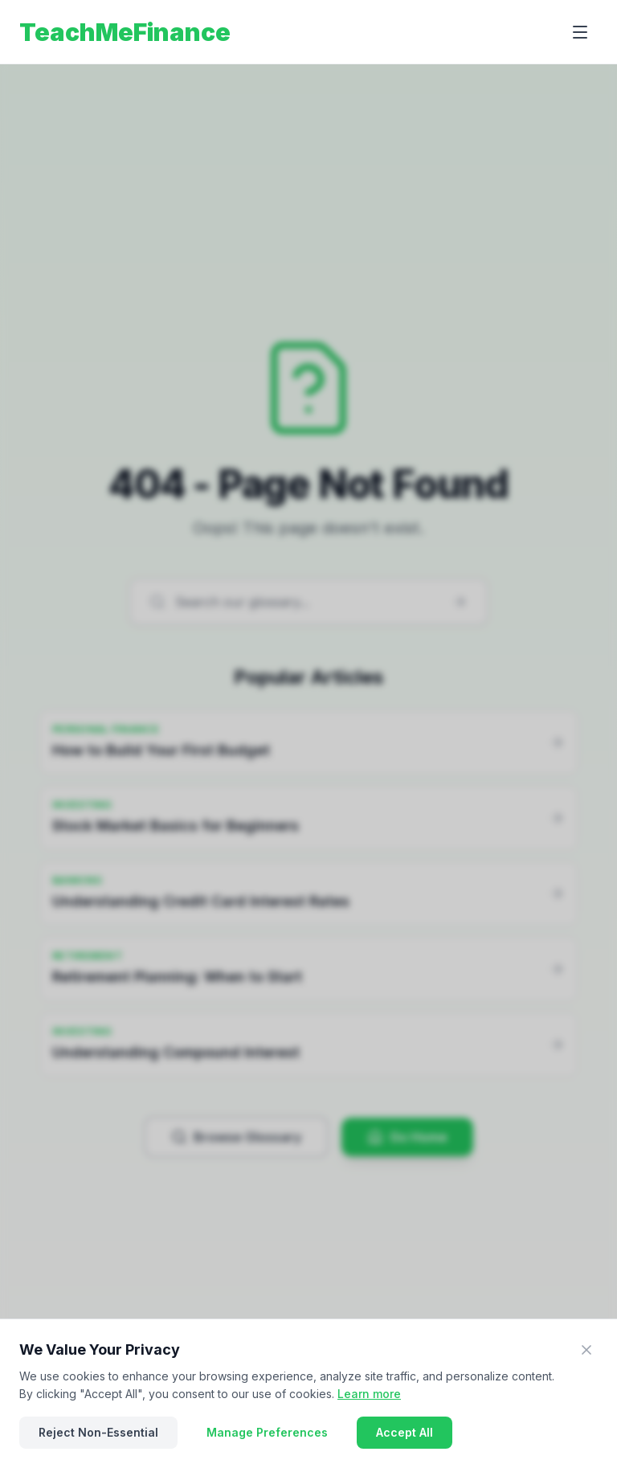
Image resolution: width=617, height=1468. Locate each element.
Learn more (369, 1394)
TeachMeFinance (125, 32)
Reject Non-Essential (98, 1432)
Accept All (404, 1432)
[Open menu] (580, 32)
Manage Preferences (267, 1432)
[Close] (586, 1350)
